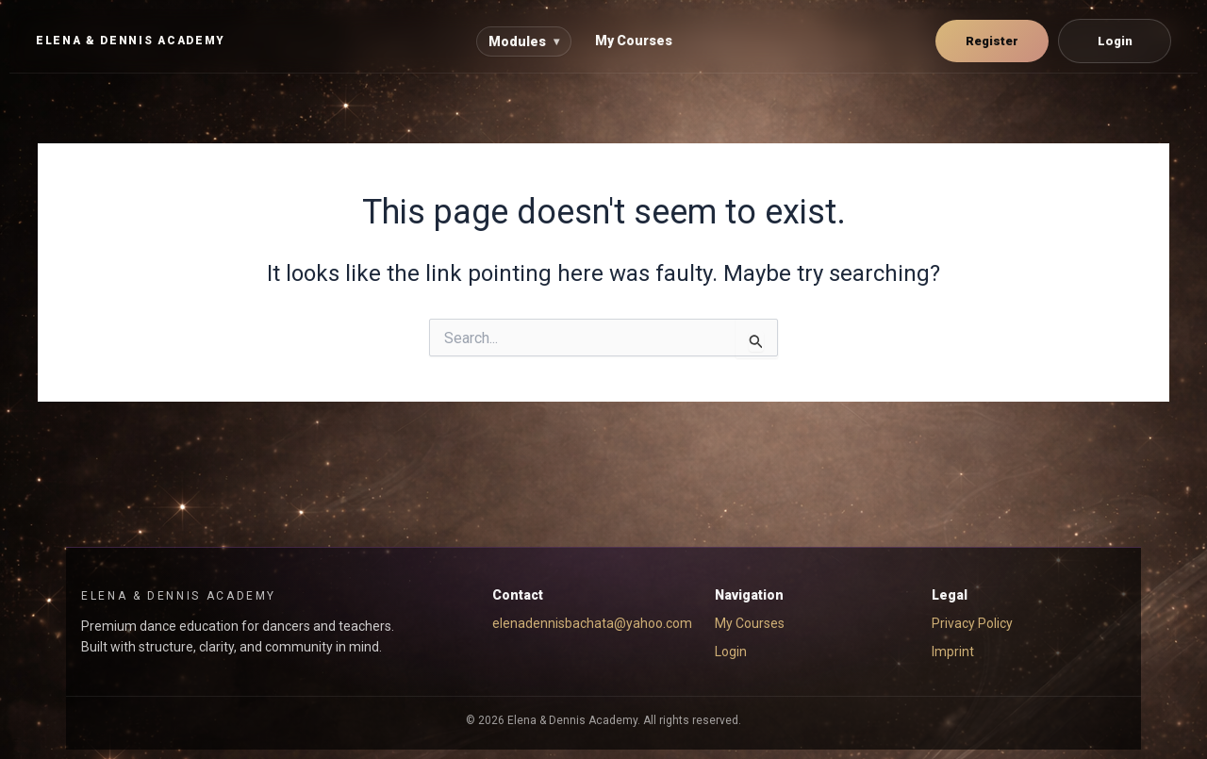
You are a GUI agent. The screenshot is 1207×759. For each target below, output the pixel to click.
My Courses (633, 40)
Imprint (953, 651)
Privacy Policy (972, 623)
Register (992, 41)
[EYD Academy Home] (130, 41)
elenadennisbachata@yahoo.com (592, 623)
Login (1115, 41)
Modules (523, 41)
